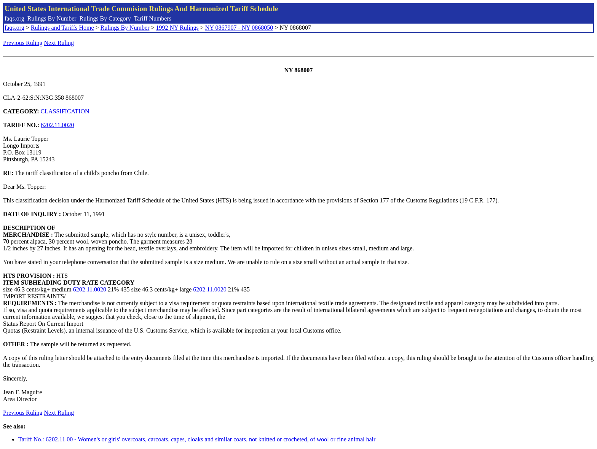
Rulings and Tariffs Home (62, 27)
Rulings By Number (52, 18)
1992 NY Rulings (177, 27)
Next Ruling (59, 43)
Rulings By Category (105, 18)
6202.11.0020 (57, 125)
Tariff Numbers (152, 18)
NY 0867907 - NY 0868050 (239, 27)
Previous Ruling (23, 43)
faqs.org (14, 18)
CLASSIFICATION (65, 111)
